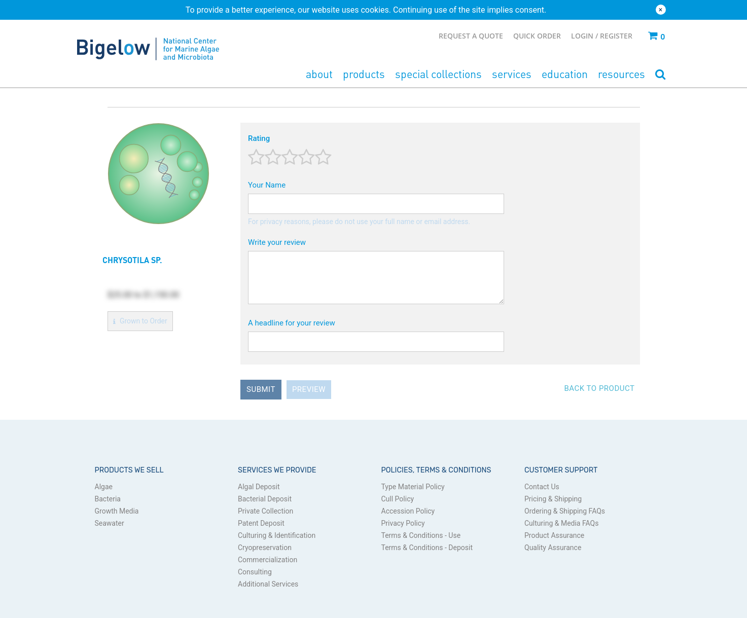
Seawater (109, 523)
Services (511, 74)
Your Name (267, 185)
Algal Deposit (259, 487)
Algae (104, 487)
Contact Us (541, 487)
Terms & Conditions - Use (421, 535)
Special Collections (438, 74)
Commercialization (267, 560)
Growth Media (117, 511)
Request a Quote (471, 36)
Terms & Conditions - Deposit (427, 547)
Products (364, 74)
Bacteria (108, 499)
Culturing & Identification (276, 535)
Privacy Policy (403, 523)
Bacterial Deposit (265, 499)
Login (583, 36)
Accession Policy (408, 511)
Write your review (277, 242)
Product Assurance (554, 535)
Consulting (255, 572)
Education (565, 74)
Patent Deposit (261, 523)
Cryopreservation (265, 547)
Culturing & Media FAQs (561, 523)
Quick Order (537, 36)
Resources (621, 74)
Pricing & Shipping (553, 499)
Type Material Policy (413, 487)
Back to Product (599, 388)
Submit (260, 389)
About (319, 74)
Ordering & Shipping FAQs (564, 511)
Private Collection (265, 511)
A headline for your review (291, 323)
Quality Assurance (552, 547)
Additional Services (268, 584)
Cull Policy (397, 499)
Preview (309, 389)
